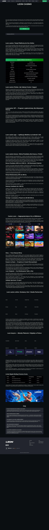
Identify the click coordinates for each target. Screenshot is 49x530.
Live (20, 299)
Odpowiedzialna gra (41, 517)
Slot (39, 299)
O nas (39, 516)
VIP (29, 517)
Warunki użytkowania (32, 518)
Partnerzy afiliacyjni (41, 518)
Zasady (30, 519)
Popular (10, 299)
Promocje (30, 516)
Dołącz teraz (24, 28)
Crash (29, 299)
